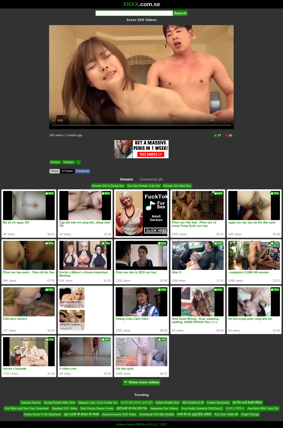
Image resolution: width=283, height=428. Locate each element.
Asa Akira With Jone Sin (262, 408)
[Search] (134, 13)
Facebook (82, 171)
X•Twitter (67, 171)
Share (54, 171)
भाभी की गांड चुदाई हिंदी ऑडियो (194, 414)
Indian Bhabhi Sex (167, 402)
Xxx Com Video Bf (226, 414)
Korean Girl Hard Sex (177, 185)
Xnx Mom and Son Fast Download (27, 408)
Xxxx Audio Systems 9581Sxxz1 (202, 408)
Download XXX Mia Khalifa (156, 414)
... (78, 162)
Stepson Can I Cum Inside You (98, 402)
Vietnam (68, 162)
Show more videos (141, 382)
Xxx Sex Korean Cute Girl (143, 185)
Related (126, 179)
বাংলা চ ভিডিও (235, 408)
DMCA (140, 424)
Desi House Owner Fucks (96, 408)
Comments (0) (151, 179)
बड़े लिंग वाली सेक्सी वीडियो (247, 402)
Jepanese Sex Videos (164, 408)
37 (217, 135)
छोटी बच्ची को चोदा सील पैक (132, 408)
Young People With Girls (59, 402)
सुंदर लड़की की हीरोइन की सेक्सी (81, 414)
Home (120, 424)
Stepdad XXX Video (64, 408)
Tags (130, 424)
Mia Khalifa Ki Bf (193, 402)
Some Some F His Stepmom (42, 414)
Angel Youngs (250, 414)
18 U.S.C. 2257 (157, 424)
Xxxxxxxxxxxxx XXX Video (119, 414)
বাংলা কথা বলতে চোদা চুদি (137, 402)
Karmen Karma (31, 402)
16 (228, 135)
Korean (55, 162)
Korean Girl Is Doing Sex (108, 185)
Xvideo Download (218, 402)
